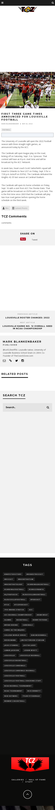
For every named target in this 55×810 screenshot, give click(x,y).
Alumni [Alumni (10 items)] (7, 620)
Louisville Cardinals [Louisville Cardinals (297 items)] (14, 665)
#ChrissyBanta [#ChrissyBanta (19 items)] (36, 589)
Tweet (35, 239)
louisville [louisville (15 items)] (9, 655)
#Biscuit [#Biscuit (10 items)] (8, 579)
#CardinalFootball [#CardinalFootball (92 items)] (14, 589)
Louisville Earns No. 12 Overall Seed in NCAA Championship (27, 327)
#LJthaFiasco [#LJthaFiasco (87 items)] (11, 594)
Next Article (27, 323)
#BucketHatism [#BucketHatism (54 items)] (25, 579)
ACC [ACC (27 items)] (31, 610)
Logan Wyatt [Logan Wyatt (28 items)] (30, 650)
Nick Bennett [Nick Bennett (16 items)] (34, 691)
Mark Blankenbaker (10, 124)
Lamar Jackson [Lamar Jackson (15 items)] (11, 650)
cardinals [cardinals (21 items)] (28, 625)
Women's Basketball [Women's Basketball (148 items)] (14, 701)
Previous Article (28, 314)
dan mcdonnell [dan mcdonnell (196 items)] (38, 635)
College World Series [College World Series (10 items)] (15, 635)
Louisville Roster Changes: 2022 (27, 317)
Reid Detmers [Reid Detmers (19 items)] (11, 696)
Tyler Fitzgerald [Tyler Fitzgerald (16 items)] (31, 696)
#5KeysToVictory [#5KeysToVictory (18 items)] (12, 574)
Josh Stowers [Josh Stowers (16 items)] (11, 645)
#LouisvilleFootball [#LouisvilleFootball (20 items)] (14, 599)
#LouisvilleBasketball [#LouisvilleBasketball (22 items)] (34, 594)
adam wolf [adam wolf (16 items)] (42, 615)
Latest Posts (21, 208)
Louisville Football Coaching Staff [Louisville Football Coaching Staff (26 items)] (22, 681)
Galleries (18, 780)
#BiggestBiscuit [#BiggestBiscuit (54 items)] (35, 574)
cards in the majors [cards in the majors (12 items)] (14, 630)
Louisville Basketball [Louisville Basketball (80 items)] (15, 660)
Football (6, 130)
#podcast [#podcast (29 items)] (35, 599)
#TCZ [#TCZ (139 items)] (6, 605)
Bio (7, 208)
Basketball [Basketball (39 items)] (22, 620)
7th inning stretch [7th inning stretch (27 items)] (14, 610)
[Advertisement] (27, 42)
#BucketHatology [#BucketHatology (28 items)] (13, 584)
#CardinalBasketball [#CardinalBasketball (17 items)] (38, 584)
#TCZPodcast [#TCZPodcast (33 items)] (21, 605)
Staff (29, 782)
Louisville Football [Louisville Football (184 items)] (14, 676)
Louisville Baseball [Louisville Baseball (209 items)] (30, 655)
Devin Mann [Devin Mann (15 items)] (10, 640)
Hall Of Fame (37, 780)
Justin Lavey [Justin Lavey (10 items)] (29, 645)
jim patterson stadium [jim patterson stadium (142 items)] (32, 640)
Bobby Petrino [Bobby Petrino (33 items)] (40, 620)
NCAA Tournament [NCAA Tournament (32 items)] (13, 691)
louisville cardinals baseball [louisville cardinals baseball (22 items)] (19, 670)
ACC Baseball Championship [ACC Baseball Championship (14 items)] (18, 615)
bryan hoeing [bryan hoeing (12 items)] (11, 625)
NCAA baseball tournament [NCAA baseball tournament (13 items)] (18, 686)
